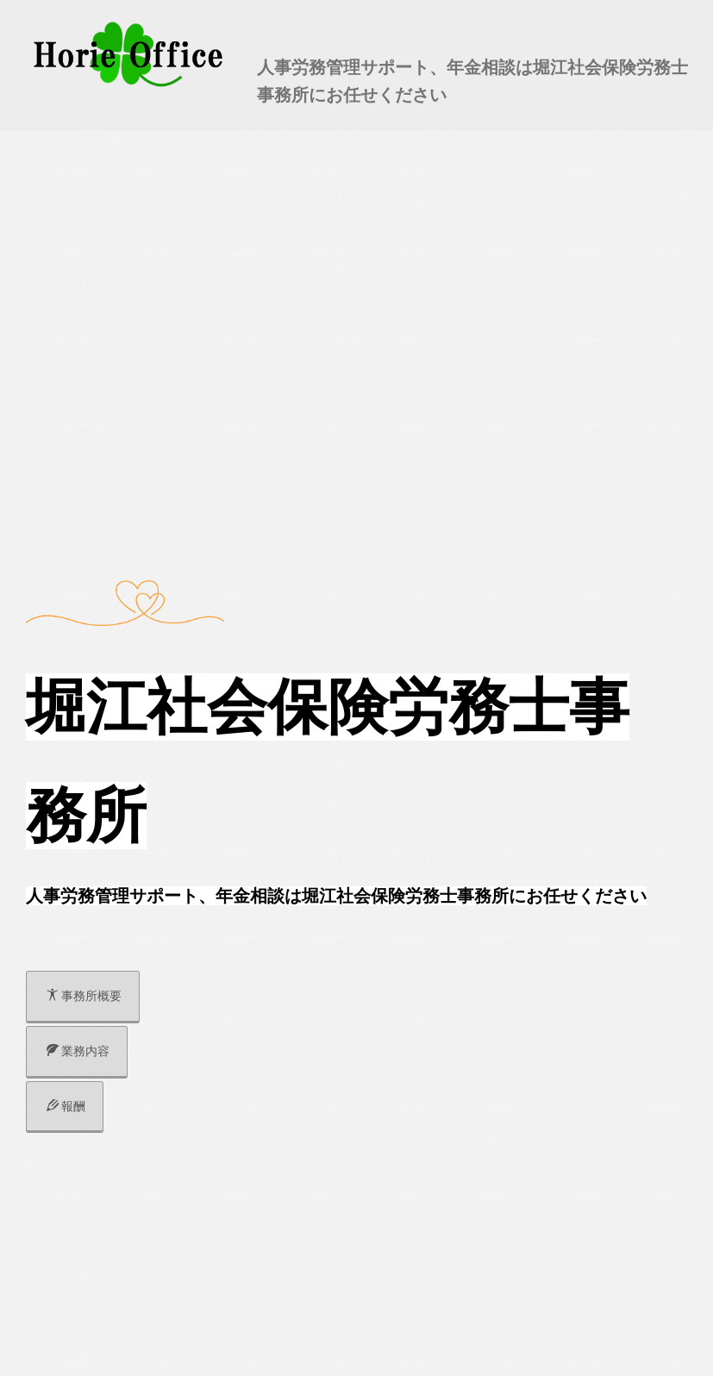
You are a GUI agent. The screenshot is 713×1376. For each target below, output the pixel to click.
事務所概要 (84, 996)
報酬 (66, 1106)
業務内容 (78, 1051)
